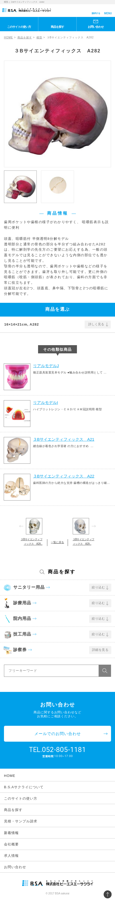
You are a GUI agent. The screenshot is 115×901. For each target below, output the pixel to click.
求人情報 (11, 856)
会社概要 (11, 844)
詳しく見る (96, 324)
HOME (8, 37)
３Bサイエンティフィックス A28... (31, 541)
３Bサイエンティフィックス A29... (83, 541)
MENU (108, 13)
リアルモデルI (45, 402)
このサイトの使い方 (19, 26)
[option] (57, 114)
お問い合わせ (96, 26)
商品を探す (57, 26)
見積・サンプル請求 (20, 821)
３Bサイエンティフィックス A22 (63, 476)
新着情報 (11, 833)
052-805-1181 (64, 749)
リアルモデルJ (46, 365)
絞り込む (98, 587)
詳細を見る (100, 650)
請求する (96, 13)
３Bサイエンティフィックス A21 (63, 439)
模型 (39, 37)
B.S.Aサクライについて (24, 787)
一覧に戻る (57, 542)
